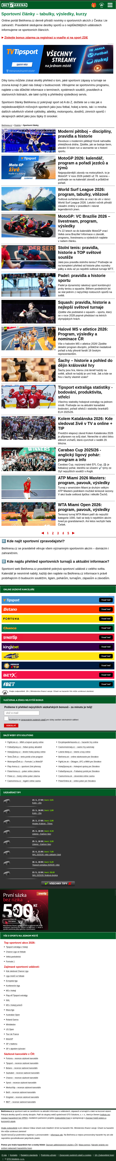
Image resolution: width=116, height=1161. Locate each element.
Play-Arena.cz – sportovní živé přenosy (24, 766)
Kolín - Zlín (37, 803)
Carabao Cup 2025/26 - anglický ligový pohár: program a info (79, 455)
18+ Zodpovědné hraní (104, 1155)
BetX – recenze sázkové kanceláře (21, 1092)
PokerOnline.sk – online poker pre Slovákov (77, 781)
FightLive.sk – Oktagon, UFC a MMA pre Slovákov (79, 761)
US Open (10, 1029)
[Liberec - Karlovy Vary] (17, 832)
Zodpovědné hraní (63, 1118)
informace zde (57, 1135)
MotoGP (9, 1039)
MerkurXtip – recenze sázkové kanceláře (23, 1087)
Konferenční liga (13, 986)
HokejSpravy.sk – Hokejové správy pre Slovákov (79, 766)
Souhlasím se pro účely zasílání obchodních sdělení (44, 720)
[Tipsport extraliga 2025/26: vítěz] (17, 863)
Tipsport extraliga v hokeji (17, 947)
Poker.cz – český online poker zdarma (23, 776)
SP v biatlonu (11, 1044)
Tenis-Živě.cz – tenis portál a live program (25, 757)
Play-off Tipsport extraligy (17, 995)
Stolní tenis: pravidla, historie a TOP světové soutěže (79, 252)
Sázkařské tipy (12, 792)
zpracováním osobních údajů (33, 720)
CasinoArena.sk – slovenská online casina (76, 776)
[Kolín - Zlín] (17, 801)
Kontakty (14, 1155)
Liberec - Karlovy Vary (41, 834)
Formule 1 (10, 961)
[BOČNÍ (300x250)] (24, 929)
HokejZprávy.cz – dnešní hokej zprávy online (26, 752)
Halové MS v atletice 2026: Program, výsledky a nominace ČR (83, 334)
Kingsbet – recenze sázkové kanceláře (22, 1097)
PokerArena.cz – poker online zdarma (23, 771)
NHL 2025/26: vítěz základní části (46, 855)
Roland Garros (12, 1020)
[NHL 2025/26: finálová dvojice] (17, 873)
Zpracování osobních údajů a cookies (75, 1155)
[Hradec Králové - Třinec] (17, 822)
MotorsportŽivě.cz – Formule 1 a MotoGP (25, 761)
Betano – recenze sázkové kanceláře (22, 1068)
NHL (8, 1000)
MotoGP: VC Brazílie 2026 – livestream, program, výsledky (84, 221)
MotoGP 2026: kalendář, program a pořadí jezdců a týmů (83, 163)
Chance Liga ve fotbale (16, 952)
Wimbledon (11, 1024)
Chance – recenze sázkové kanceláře (22, 1078)
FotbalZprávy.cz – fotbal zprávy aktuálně (24, 747)
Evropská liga (12, 981)
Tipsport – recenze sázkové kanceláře (22, 1063)
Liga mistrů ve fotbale (15, 976)
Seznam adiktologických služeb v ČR (62, 1145)
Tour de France (12, 1034)
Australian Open (13, 1015)
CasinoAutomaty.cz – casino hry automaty (76, 747)
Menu (110, 5)
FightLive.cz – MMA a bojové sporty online (25, 742)
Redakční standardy (29, 1155)
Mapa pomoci (84, 1145)
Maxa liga (10, 1010)
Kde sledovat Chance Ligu (17, 971)
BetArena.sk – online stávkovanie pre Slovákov (78, 757)
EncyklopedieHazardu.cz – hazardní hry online (78, 742)
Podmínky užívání (48, 1155)
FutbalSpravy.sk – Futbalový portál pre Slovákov (79, 771)
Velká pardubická (13, 957)
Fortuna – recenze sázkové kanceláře (22, 1058)
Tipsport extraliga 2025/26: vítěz (46, 865)
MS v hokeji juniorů (14, 1005)
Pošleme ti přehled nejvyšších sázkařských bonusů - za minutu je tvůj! (48, 707)
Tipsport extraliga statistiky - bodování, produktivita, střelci (85, 392)
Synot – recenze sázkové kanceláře (21, 1083)
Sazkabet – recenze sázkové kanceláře (23, 1073)
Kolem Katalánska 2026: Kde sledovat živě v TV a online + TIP (85, 423)
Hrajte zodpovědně (9, 1128)
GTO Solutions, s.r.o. (16, 1159)
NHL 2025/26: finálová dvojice (45, 875)
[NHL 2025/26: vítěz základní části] (17, 853)
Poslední (73, 533)
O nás (4, 1155)
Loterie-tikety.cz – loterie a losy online (74, 752)
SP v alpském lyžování (15, 1049)
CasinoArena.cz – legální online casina (24, 781)
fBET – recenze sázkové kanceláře (21, 1102)
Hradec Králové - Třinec (42, 824)
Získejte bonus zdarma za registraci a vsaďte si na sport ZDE (46, 37)
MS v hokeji (11, 990)
